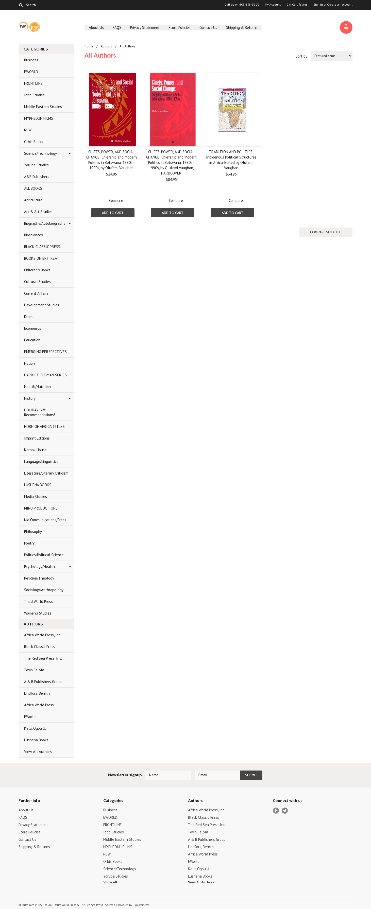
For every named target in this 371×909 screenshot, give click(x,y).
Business (31, 60)
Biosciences (33, 235)
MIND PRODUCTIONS (41, 508)
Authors (106, 46)
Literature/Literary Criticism (46, 473)
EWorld (30, 716)
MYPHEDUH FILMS (38, 118)
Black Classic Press (39, 646)
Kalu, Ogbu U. (35, 728)
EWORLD (31, 71)
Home (89, 46)
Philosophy (33, 531)
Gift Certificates (297, 4)
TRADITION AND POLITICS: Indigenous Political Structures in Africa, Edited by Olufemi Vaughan (231, 159)
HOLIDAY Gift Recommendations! (39, 412)
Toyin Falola (34, 670)
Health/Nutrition (37, 386)
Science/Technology (40, 153)
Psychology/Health (39, 566)
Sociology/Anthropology (43, 589)
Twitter (285, 811)
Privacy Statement (145, 27)
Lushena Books (36, 740)
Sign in (318, 4)
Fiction (29, 363)
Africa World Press (39, 705)
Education (32, 340)
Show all (110, 882)
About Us (96, 27)
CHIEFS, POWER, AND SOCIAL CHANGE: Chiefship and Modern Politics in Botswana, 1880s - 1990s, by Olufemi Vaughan (111, 159)
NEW (27, 130)
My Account (273, 4)
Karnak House (35, 449)
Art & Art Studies (38, 211)
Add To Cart (113, 213)
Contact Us (208, 27)
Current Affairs (36, 293)
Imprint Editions (37, 438)
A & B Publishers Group (43, 681)
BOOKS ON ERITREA (40, 258)
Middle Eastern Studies (43, 106)
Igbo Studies (34, 95)
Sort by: (302, 56)
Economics (32, 328)
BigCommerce (141, 905)
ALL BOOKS (33, 188)
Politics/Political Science (44, 554)
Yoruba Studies (36, 165)
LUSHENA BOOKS (37, 484)
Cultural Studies (37, 281)
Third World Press (38, 601)
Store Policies (179, 27)
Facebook (276, 811)
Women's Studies (37, 613)
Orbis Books (33, 141)
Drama (29, 316)
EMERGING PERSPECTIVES (45, 351)
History (30, 398)
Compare (116, 200)
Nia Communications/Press (45, 519)
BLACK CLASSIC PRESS (42, 246)
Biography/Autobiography (44, 223)
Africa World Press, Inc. (42, 635)
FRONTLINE (33, 83)
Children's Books (37, 270)
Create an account (339, 4)
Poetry (29, 543)
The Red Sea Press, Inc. (43, 658)
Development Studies (41, 305)
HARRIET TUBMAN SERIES (45, 375)
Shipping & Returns (242, 27)
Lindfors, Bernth (37, 693)
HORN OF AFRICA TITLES (44, 426)
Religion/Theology (39, 578)
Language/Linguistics (41, 461)
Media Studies (35, 496)
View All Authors (38, 751)
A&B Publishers (36, 176)
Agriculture (33, 200)
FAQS (117, 27)
